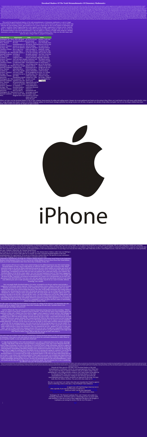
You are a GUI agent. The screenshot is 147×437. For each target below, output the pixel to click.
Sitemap (75, 402)
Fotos (94, 379)
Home (75, 403)
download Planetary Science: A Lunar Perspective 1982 (75, 391)
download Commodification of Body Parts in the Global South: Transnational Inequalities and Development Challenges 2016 (74, 385)
